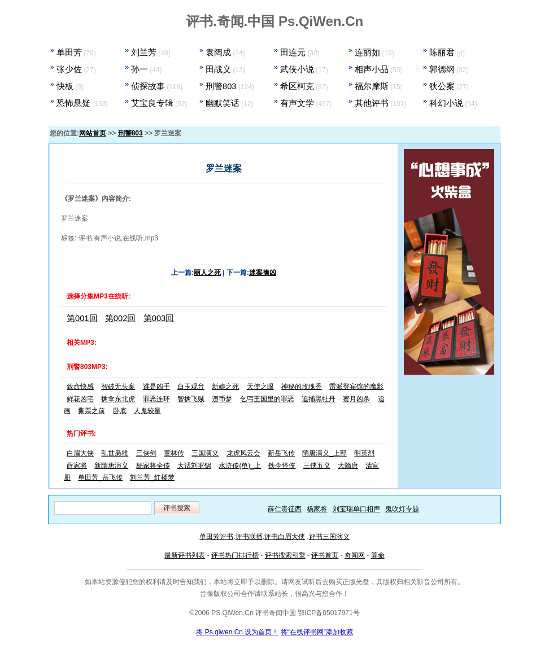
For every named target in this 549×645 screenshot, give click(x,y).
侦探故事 (148, 86)
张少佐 (69, 69)
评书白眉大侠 (284, 537)
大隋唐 (348, 466)
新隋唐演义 (111, 466)
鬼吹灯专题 (402, 509)
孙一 (139, 69)
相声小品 (372, 69)
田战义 (218, 69)
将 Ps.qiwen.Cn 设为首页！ (237, 632)
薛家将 (77, 466)
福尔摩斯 (372, 86)
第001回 (82, 318)
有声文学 (297, 103)
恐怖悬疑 (73, 103)
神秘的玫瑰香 (301, 386)
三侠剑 (146, 453)
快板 (64, 86)
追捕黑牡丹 (319, 399)
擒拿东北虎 (118, 399)
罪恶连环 (156, 399)
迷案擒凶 (262, 273)
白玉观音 (190, 386)
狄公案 (442, 86)
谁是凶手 (156, 386)
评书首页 (324, 555)
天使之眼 (260, 386)
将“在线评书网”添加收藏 (317, 632)
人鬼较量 (147, 411)
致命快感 (80, 386)
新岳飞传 (281, 453)
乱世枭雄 (114, 453)
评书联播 (249, 537)
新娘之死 (225, 386)
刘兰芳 (143, 52)
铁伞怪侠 (281, 466)
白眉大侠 (80, 453)
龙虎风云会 (243, 453)
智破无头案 (118, 386)
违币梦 (222, 399)
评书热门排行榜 (235, 555)
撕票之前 (91, 411)
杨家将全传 (153, 466)
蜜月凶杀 (356, 399)
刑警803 (221, 86)
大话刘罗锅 (194, 466)
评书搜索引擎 (285, 555)
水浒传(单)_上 (240, 466)
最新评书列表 (184, 555)
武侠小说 (297, 69)
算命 (378, 555)
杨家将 (317, 509)
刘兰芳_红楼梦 (152, 477)
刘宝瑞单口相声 (356, 509)
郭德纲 (442, 69)
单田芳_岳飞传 (100, 477)
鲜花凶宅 (80, 399)
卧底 (120, 411)
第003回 (159, 318)
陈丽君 (442, 52)
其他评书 (372, 103)
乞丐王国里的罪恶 (267, 399)
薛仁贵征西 (285, 509)
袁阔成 (218, 52)
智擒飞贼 (190, 399)
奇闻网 (355, 555)
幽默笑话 (222, 103)
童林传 (174, 453)
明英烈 (364, 453)
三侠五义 (316, 466)
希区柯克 (297, 86)
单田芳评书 (216, 537)
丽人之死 (207, 273)
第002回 (120, 318)
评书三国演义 (329, 537)
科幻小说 (446, 103)
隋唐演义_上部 (324, 453)
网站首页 (92, 133)
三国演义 (205, 453)
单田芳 (69, 52)
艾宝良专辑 (152, 103)
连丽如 (367, 52)
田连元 (293, 52)
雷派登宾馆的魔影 (356, 386)
